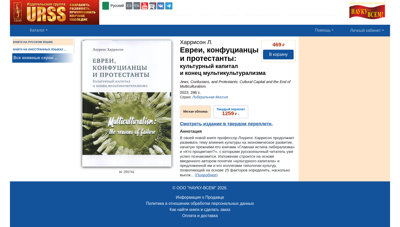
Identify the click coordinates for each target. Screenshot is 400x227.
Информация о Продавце (200, 197)
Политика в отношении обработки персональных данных (200, 203)
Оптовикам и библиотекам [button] (310, 15)
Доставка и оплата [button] (261, 15)
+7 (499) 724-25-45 (192, 5)
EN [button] (136, 6)
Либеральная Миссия (210, 97)
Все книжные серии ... (36, 58)
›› (231, 111)
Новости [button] (206, 15)
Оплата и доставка (200, 215)
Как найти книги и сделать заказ (200, 209)
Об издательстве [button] (121, 15)
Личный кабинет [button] (365, 30)
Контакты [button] (152, 15)
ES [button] (129, 6)
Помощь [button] (323, 30)
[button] (144, 5)
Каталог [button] (37, 30)
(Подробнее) (206, 175)
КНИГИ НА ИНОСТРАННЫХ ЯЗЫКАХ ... (39, 49)
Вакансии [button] (229, 15)
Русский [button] (117, 6)
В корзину (278, 54)
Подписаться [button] (179, 15)
